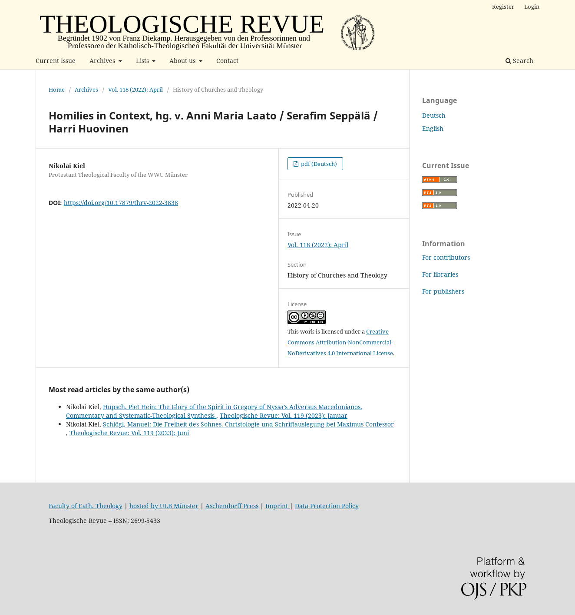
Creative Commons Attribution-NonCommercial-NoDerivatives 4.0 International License (340, 342)
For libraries (440, 274)
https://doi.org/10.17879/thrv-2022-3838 (121, 202)
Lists (143, 60)
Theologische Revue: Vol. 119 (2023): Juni (129, 433)
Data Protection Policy (327, 506)
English (432, 128)
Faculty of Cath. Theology (85, 506)
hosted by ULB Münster (163, 506)
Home (57, 89)
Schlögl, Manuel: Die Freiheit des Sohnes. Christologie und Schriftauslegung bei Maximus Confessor (248, 424)
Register (503, 6)
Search (519, 60)
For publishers (443, 291)
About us (183, 60)
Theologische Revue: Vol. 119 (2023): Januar (283, 415)
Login (531, 6)
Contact (227, 60)
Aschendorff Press (231, 506)
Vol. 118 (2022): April (135, 89)
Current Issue (56, 60)
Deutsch (434, 115)
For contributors (446, 257)
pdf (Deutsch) (318, 164)
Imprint (277, 506)
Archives (103, 60)
